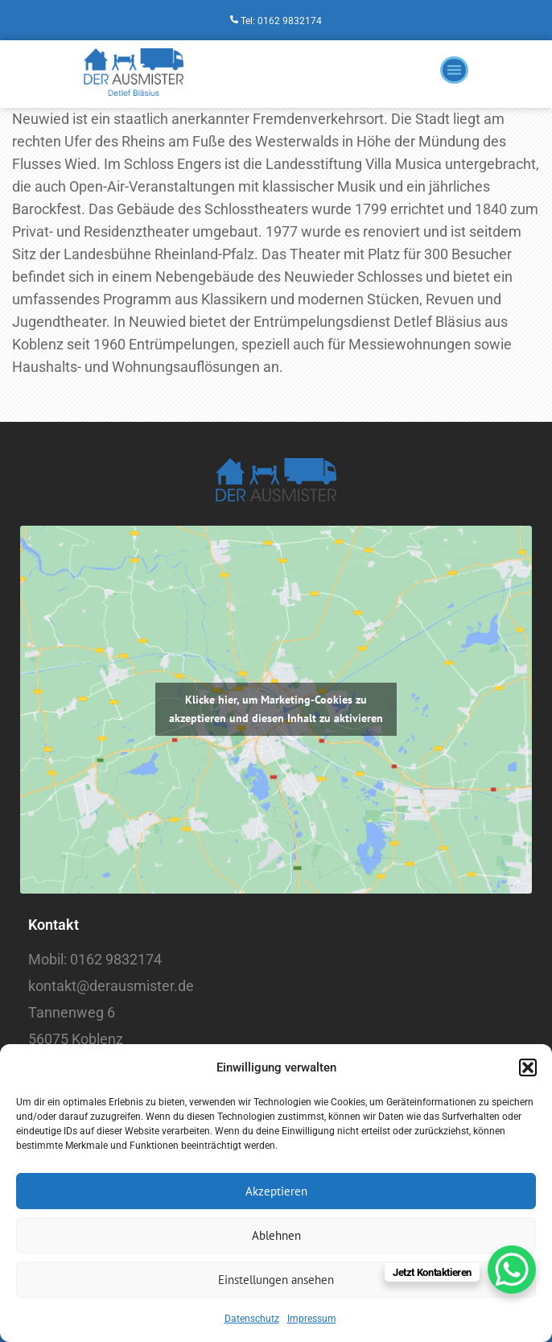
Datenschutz (252, 1318)
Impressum (311, 1318)
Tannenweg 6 (71, 1012)
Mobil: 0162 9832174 (95, 959)
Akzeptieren (276, 1191)
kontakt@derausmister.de (111, 985)
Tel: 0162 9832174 (281, 21)
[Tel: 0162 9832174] (234, 20)
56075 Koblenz (75, 1038)
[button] (528, 1067)
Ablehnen (276, 1235)
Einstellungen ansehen (276, 1279)
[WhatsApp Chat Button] (512, 1269)
